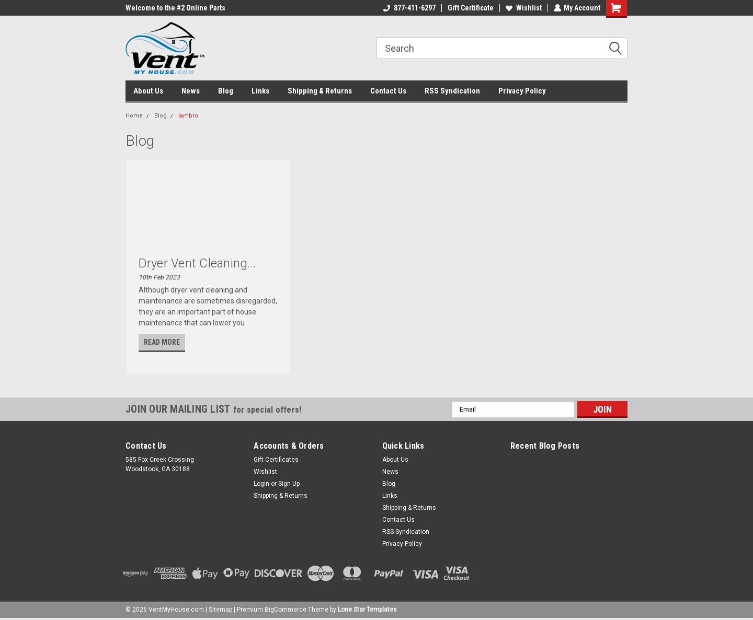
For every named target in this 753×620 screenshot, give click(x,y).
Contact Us (388, 91)
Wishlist (523, 8)
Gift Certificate (470, 8)
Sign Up (289, 483)
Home (134, 115)
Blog (225, 91)
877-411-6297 (409, 8)
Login (261, 483)
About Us (148, 91)
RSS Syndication (452, 91)
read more (162, 342)
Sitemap (220, 609)
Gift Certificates (276, 459)
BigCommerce (285, 609)
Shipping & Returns (320, 91)
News (190, 91)
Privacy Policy (522, 91)
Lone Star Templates (367, 609)
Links (260, 91)
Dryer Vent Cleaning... (197, 263)
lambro (188, 115)
